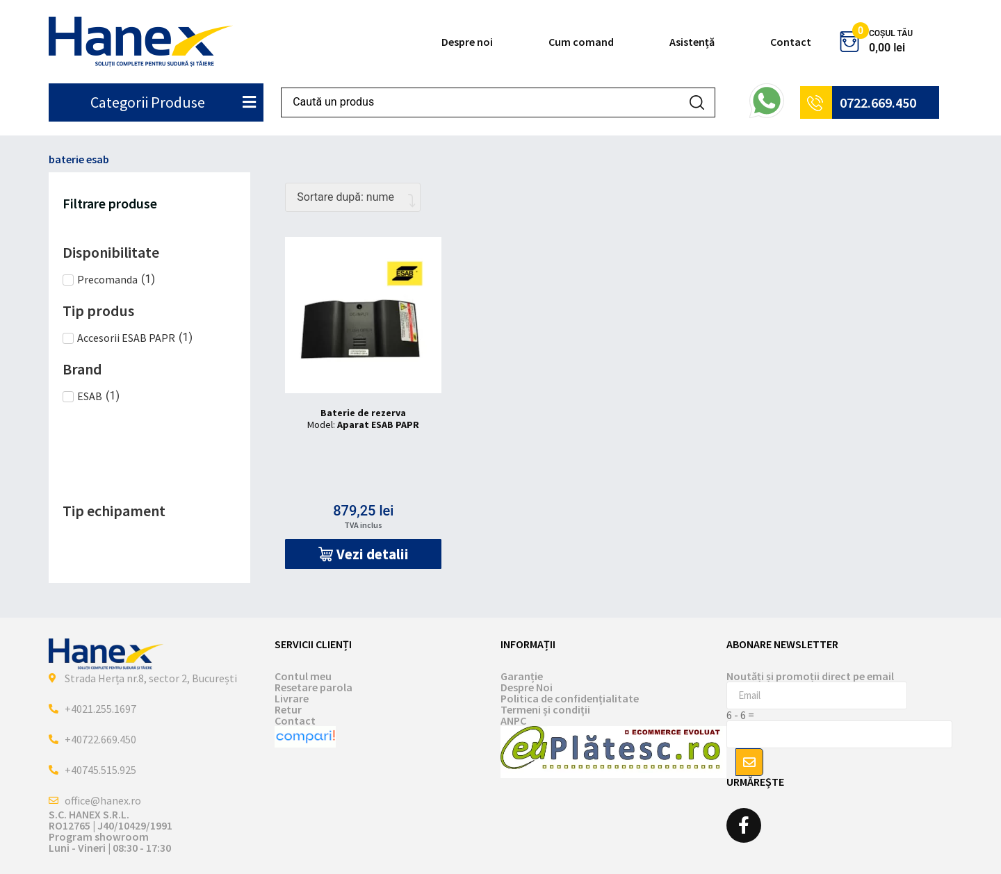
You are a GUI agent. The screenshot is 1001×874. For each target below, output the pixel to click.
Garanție (521, 676)
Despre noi (467, 42)
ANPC (513, 720)
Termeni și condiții (545, 709)
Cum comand (581, 42)
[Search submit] (697, 102)
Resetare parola (313, 687)
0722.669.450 (878, 102)
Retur (288, 709)
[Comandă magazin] (353, 197)
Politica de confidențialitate (569, 698)
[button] (363, 554)
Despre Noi (526, 687)
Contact (790, 42)
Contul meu (303, 676)
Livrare (292, 698)
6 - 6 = (740, 714)
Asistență (692, 42)
